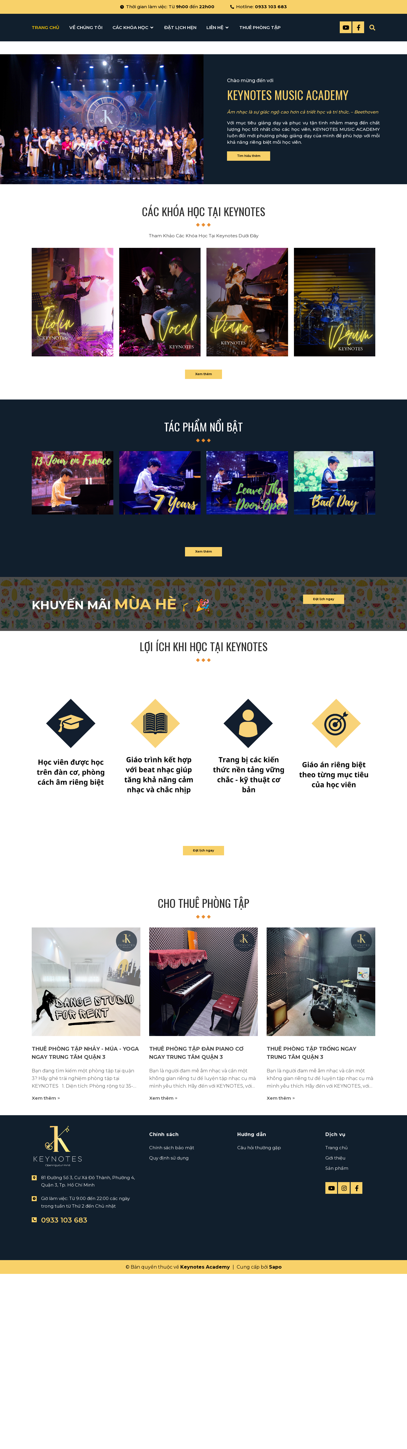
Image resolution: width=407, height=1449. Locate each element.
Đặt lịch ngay (337, 833)
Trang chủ (336, 1387)
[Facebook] (358, 27)
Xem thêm (203, 587)
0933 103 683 (271, 6)
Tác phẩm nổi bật (203, 646)
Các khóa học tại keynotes (203, 420)
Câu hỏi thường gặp (259, 1387)
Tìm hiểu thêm (263, 358)
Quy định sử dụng (169, 1397)
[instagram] (344, 1427)
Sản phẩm (336, 1407)
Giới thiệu (335, 1397)
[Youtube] (346, 27)
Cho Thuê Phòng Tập (203, 1143)
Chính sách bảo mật (171, 1387)
